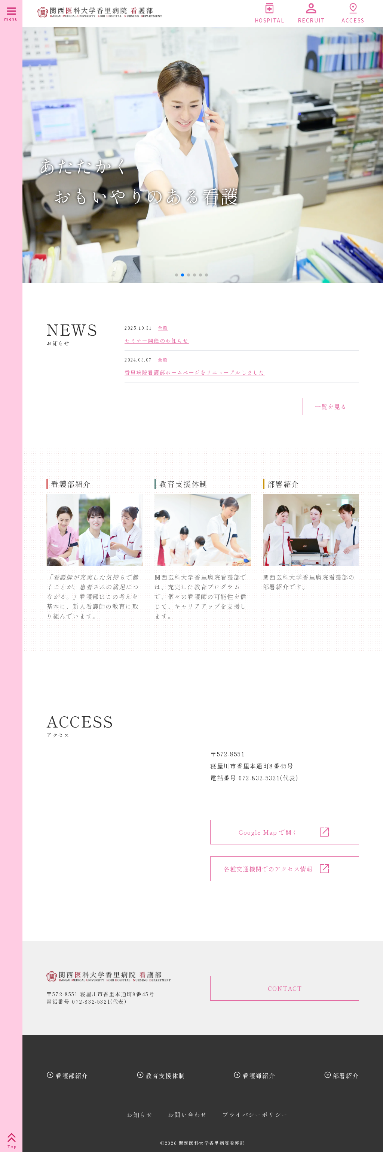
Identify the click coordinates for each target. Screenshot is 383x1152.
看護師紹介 (258, 1075)
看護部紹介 (71, 1075)
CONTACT (285, 988)
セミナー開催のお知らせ (157, 340)
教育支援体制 (165, 1075)
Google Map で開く (268, 832)
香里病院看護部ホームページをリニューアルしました (194, 372)
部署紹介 (346, 1075)
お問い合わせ (187, 1114)
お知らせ (139, 1114)
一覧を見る (331, 406)
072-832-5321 (91, 1001)
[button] (176, 274)
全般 (163, 328)
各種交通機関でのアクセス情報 (268, 868)
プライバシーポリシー (255, 1114)
